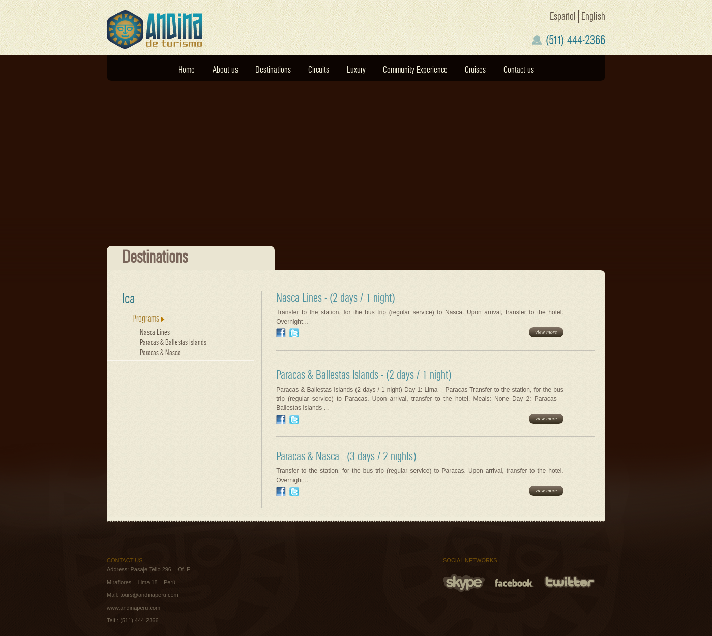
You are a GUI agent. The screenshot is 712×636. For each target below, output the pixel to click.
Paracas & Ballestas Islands (173, 342)
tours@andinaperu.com (149, 595)
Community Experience (415, 70)
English (593, 16)
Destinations (273, 70)
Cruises (475, 70)
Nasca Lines (155, 332)
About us (225, 70)
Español (563, 16)
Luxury (356, 70)
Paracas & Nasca (160, 352)
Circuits (318, 70)
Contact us (518, 70)
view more (546, 332)
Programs (148, 318)
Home (186, 70)
